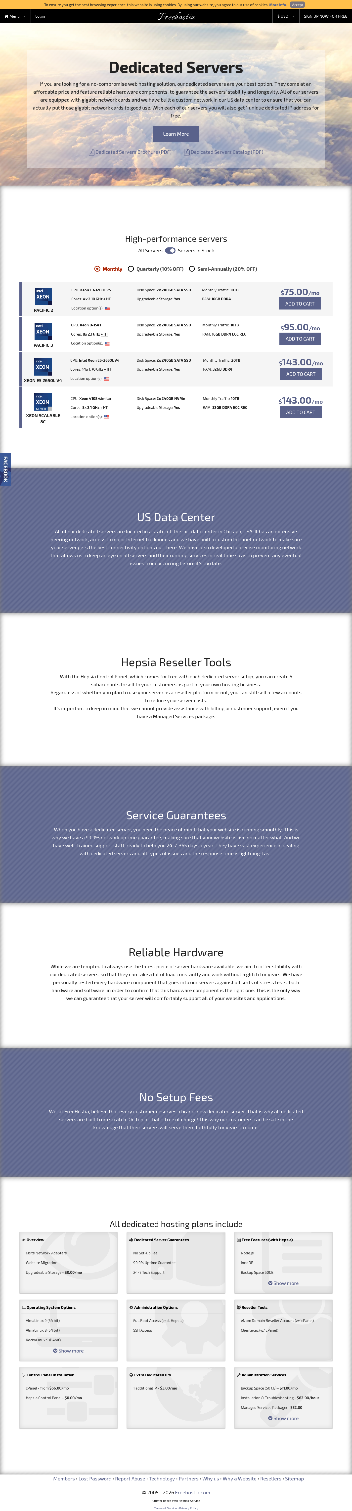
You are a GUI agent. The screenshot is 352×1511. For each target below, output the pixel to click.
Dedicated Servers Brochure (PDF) (130, 152)
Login (40, 16)
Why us (210, 1478)
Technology (162, 1478)
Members (64, 1478)
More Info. (278, 4)
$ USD (282, 16)
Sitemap (294, 1478)
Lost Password (95, 1478)
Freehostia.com (192, 1492)
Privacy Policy (188, 1508)
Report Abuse (130, 1478)
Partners (189, 1478)
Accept (297, 4)
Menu (12, 16)
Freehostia (176, 17)
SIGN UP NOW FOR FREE (325, 16)
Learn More (176, 134)
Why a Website (240, 1478)
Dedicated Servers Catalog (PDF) (223, 152)
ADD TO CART (300, 304)
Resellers (270, 1478)
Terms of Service (165, 1508)
